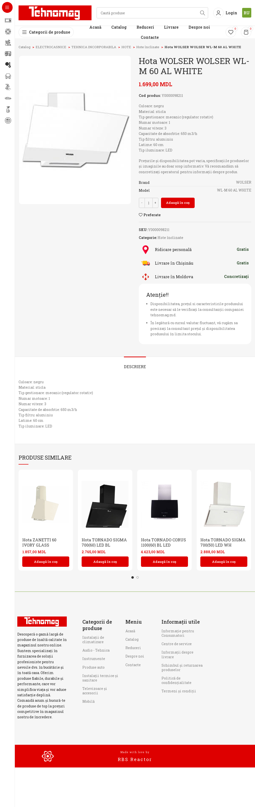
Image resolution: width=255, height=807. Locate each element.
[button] (45, 561)
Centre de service (177, 643)
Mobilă (88, 701)
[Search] (152, 13)
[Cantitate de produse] (148, 203)
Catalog (25, 47)
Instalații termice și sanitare (100, 677)
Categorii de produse (97, 624)
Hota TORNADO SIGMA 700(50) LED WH (223, 542)
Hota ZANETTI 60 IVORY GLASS (39, 542)
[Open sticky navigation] (46, 32)
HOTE (126, 47)
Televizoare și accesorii (94, 690)
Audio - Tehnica (96, 650)
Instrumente (93, 658)
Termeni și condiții (179, 691)
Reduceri (133, 647)
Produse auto (93, 667)
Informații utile (181, 621)
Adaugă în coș (178, 202)
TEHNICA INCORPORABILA (94, 47)
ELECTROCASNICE (51, 47)
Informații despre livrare (177, 654)
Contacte (133, 664)
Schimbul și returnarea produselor (182, 667)
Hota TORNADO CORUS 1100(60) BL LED (163, 542)
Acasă (130, 631)
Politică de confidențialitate (176, 680)
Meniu (133, 621)
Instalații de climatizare (93, 639)
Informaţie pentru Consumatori (178, 633)
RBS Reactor (135, 759)
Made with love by (135, 752)
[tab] (135, 364)
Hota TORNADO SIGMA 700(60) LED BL (104, 542)
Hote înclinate (148, 47)
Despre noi (134, 656)
